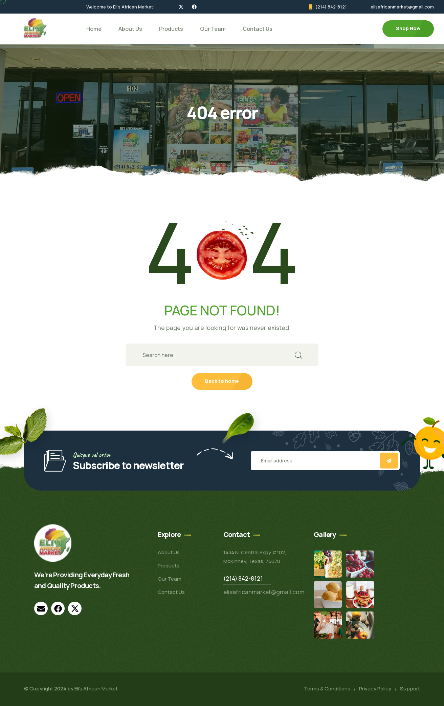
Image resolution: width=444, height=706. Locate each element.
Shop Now (408, 28)
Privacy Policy (375, 688)
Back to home (222, 381)
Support (410, 688)
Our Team (213, 29)
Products (171, 29)
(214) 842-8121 (331, 7)
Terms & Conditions (327, 688)
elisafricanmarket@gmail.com (402, 7)
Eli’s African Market (96, 688)
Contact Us (257, 29)
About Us (130, 29)
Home (94, 29)
